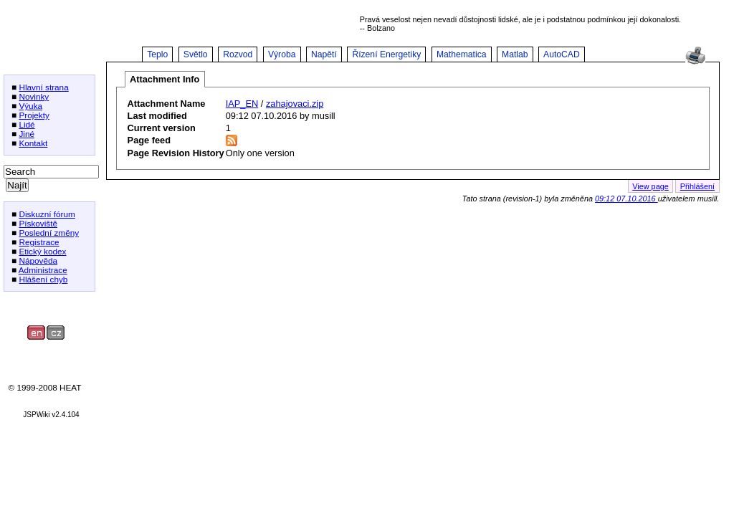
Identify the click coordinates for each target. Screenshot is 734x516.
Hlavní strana (43, 87)
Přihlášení (697, 186)
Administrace (43, 269)
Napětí (324, 54)
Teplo (157, 54)
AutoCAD (561, 54)
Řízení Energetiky (386, 54)
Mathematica (462, 54)
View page (650, 186)
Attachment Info (164, 79)
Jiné (26, 133)
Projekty (34, 115)
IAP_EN (242, 103)
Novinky (34, 96)
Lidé (26, 124)
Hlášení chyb (43, 279)
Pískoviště (38, 223)
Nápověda (38, 260)
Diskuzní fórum (47, 214)
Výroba (282, 54)
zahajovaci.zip (294, 103)
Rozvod (237, 54)
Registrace (39, 242)
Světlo (196, 54)
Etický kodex (42, 251)
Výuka (30, 105)
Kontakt (33, 143)
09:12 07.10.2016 (626, 198)
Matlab (515, 54)
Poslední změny (49, 232)
